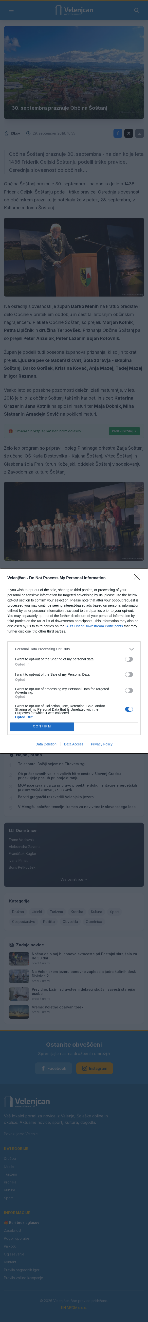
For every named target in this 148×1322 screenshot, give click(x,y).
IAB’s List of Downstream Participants (94, 626)
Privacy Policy (101, 744)
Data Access (73, 744)
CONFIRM (42, 726)
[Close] (138, 578)
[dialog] (74, 661)
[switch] (129, 659)
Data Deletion (46, 744)
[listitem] (74, 649)
